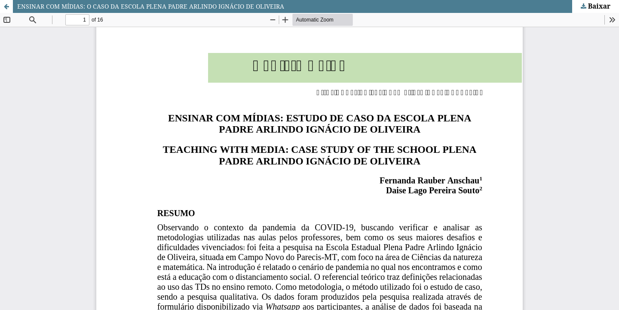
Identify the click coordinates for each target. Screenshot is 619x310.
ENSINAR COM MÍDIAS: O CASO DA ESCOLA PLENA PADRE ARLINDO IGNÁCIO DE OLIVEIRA (150, 6)
